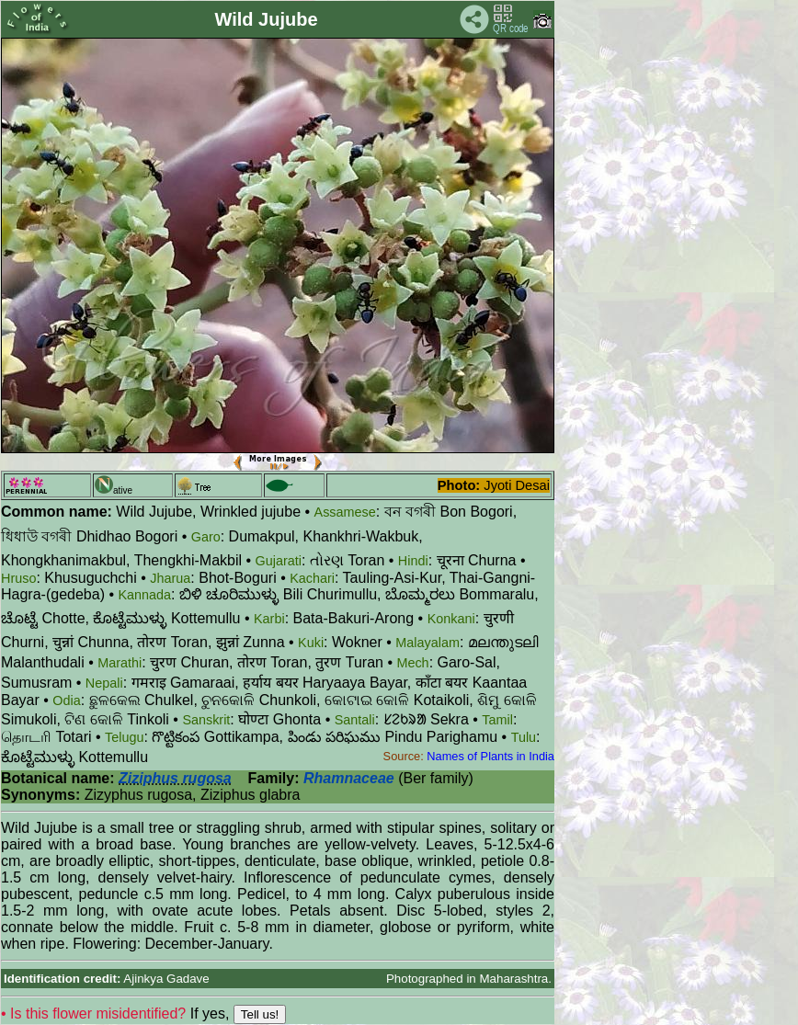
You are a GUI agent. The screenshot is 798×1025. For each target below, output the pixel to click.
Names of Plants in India (490, 756)
